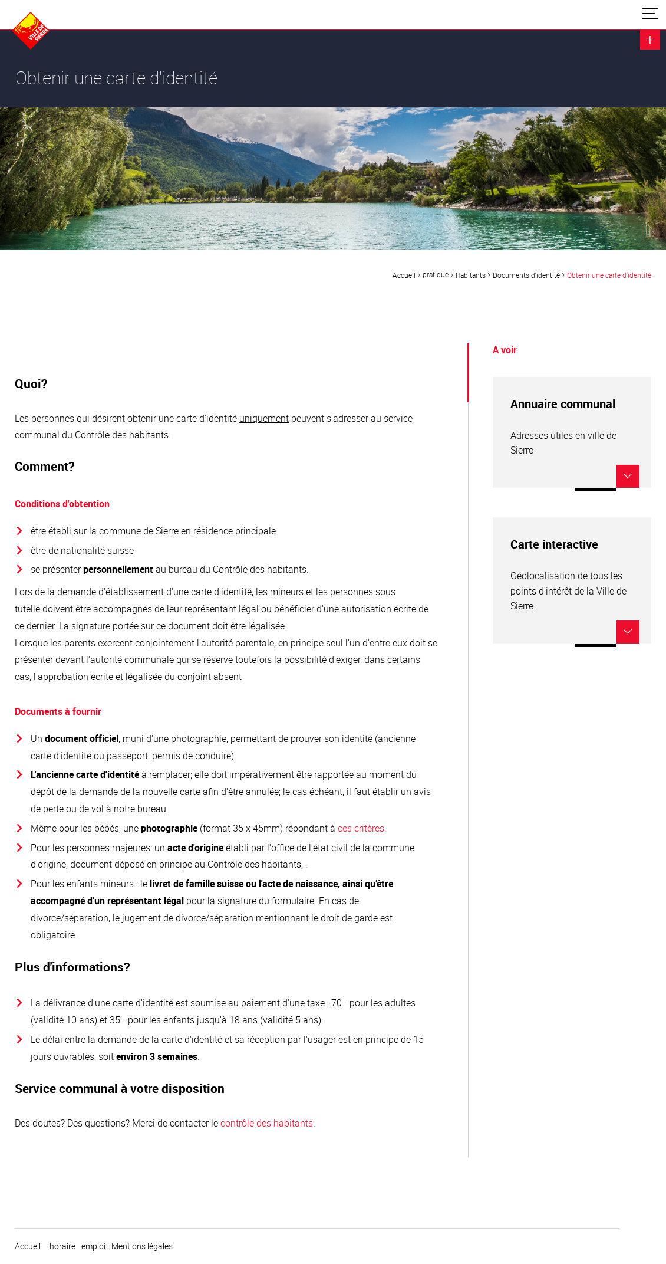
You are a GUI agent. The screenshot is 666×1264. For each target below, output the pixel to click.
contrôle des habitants (266, 1123)
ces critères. (362, 828)
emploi (93, 1246)
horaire (62, 1246)
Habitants (471, 275)
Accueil (404, 275)
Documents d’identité (526, 275)
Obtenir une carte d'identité (609, 275)
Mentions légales (142, 1246)
